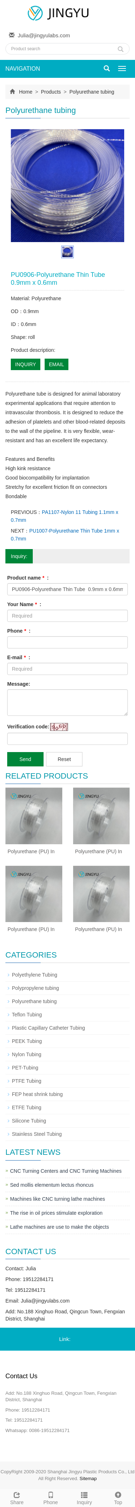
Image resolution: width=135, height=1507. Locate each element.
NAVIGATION (22, 69)
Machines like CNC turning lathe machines (57, 1199)
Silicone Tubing (29, 1121)
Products (51, 92)
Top (118, 1497)
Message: (18, 684)
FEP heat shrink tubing (37, 1094)
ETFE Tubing (26, 1107)
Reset (64, 759)
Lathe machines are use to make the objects (59, 1227)
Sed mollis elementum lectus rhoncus (52, 1185)
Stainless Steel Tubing (37, 1134)
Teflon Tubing (27, 1014)
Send (25, 759)
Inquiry (85, 1497)
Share (17, 1497)
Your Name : (24, 604)
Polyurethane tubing (91, 92)
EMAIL (56, 364)
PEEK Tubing (27, 1041)
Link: (65, 1339)
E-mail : (18, 657)
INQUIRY (25, 364)
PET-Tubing (25, 1068)
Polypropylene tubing (35, 988)
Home (25, 92)
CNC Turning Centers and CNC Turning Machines (66, 1171)
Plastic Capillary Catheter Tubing (48, 1028)
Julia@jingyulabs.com (44, 35)
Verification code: (28, 726)
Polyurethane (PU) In (31, 851)
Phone (51, 1497)
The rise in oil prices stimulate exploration (56, 1213)
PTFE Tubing (26, 1081)
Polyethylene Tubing (34, 975)
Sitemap (88, 1478)
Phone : (19, 631)
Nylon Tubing (26, 1054)
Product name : (28, 578)
